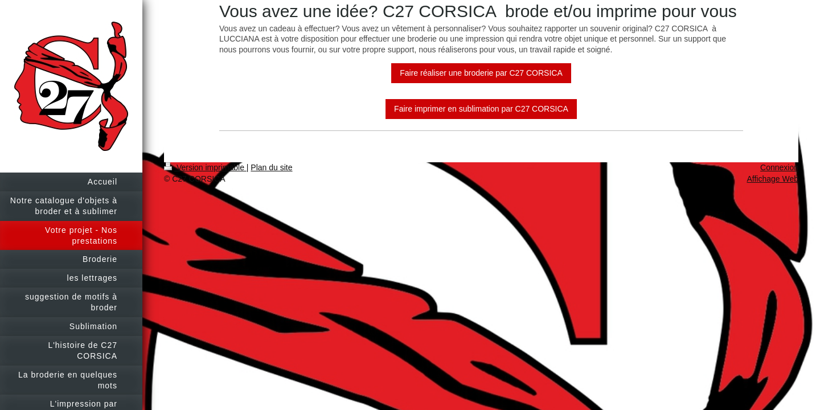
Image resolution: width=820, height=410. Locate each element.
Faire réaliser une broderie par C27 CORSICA (481, 72)
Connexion (779, 167)
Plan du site (271, 167)
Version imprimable (205, 167)
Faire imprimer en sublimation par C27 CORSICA (481, 108)
